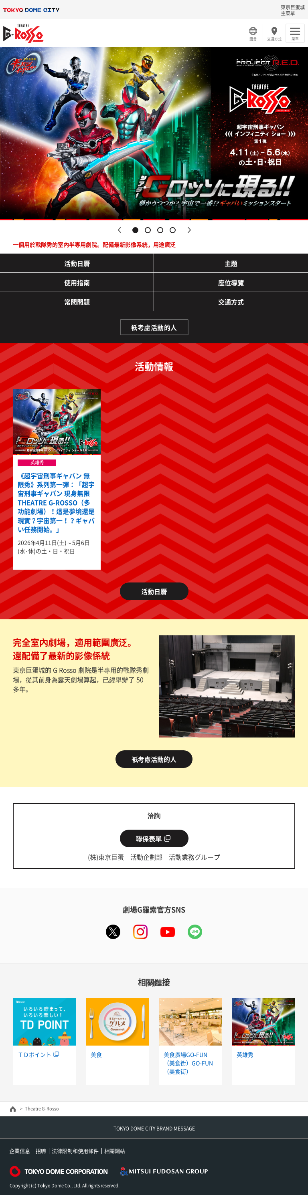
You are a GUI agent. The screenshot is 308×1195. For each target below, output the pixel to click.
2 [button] (148, 230)
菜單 (295, 38)
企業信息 (19, 1151)
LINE (195, 932)
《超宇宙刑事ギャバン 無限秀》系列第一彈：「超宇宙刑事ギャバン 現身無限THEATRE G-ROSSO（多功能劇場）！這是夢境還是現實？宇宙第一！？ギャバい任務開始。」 (56, 502)
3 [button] (160, 230)
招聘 (41, 1151)
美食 (96, 1054)
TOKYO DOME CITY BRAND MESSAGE (154, 1128)
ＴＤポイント (34, 1054)
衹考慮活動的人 (154, 327)
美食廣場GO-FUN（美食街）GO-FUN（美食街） (188, 1062)
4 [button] (173, 230)
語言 (253, 39)
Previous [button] (119, 230)
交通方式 (274, 39)
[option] (154, 133)
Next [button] (189, 230)
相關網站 (114, 1151)
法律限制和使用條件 (75, 1151)
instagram (140, 932)
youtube (167, 932)
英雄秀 (245, 1054)
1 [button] (135, 230)
